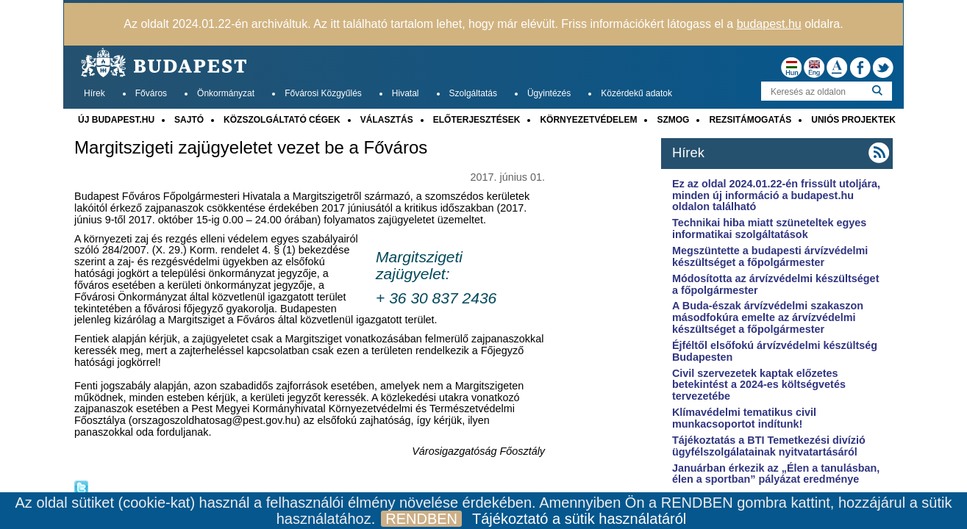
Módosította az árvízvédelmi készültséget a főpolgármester (775, 284)
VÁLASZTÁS (386, 120)
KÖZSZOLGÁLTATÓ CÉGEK (282, 120)
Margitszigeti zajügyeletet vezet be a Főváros (250, 147)
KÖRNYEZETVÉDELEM (588, 120)
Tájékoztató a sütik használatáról (579, 519)
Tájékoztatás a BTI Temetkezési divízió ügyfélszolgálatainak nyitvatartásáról (769, 446)
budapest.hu (769, 24)
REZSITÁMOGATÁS (750, 120)
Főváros (151, 93)
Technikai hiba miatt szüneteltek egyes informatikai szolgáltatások (769, 228)
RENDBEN (421, 519)
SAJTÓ (189, 120)
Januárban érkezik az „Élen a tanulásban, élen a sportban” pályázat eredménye (775, 474)
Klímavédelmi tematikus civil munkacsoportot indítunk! (744, 418)
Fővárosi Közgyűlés (323, 93)
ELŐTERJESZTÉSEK (477, 120)
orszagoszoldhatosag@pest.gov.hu (214, 420)
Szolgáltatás (473, 93)
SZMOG (673, 120)
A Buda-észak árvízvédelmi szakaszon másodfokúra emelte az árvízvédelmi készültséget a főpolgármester (767, 317)
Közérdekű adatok (636, 93)
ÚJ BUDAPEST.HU (116, 120)
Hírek (94, 93)
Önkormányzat (225, 93)
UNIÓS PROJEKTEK (853, 120)
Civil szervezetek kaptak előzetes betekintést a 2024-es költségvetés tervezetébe (759, 385)
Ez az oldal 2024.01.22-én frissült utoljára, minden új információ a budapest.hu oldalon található (776, 195)
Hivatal (405, 93)
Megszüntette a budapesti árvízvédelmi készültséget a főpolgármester (770, 256)
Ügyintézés (549, 93)
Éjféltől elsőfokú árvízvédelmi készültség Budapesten (774, 351)
